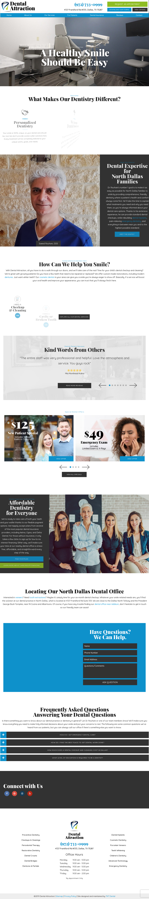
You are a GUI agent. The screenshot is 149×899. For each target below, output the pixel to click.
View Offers (140, 10)
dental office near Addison (107, 604)
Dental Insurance (97, 15)
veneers (19, 597)
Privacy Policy (70, 896)
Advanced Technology (118, 861)
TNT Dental (110, 896)
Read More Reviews (74, 385)
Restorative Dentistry (31, 850)
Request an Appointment (127, 4)
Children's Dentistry (118, 855)
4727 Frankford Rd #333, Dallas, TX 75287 (83, 10)
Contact (139, 15)
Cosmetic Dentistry (118, 840)
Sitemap (59, 896)
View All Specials (74, 474)
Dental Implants (118, 835)
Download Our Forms (119, 10)
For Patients (72, 15)
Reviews (119, 15)
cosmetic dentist (46, 277)
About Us (28, 15)
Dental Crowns (31, 855)
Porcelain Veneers (118, 845)
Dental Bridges (31, 861)
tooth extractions (38, 597)
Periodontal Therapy (31, 845)
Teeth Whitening (118, 850)
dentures (9, 277)
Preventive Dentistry (30, 835)
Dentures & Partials (31, 866)
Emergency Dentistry (118, 866)
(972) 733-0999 (88, 4)
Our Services (49, 15)
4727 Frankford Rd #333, (74, 848)
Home (9, 15)
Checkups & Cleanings (30, 840)
